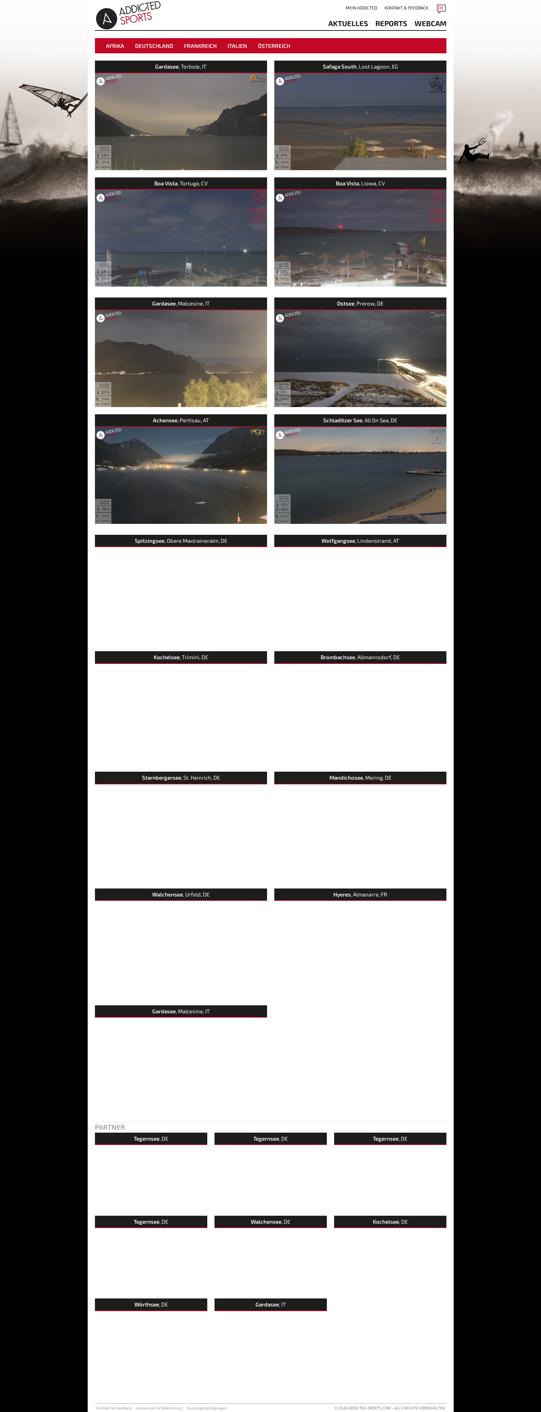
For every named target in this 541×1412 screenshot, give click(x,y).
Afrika (115, 45)
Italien (237, 45)
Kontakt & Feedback (406, 7)
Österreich (274, 45)
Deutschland (154, 45)
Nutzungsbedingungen (207, 1407)
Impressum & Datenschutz (159, 1407)
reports (391, 23)
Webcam (430, 23)
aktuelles (348, 23)
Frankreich (200, 45)
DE (441, 7)
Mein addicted (361, 7)
